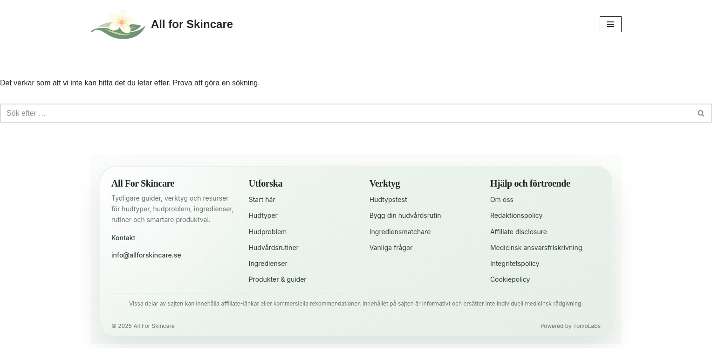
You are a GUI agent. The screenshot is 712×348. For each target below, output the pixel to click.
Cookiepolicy (510, 279)
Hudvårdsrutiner (274, 247)
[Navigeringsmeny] (611, 24)
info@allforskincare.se (146, 255)
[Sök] (345, 113)
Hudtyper (263, 215)
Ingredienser (268, 263)
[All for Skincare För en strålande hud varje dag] (161, 24)
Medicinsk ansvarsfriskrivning (536, 247)
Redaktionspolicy (516, 215)
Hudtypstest (388, 199)
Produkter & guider (278, 279)
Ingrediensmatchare (400, 232)
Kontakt (123, 238)
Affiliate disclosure (518, 232)
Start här (262, 199)
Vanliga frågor (391, 247)
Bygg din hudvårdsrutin (405, 215)
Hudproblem (268, 232)
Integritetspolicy (515, 263)
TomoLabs (587, 325)
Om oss (501, 199)
